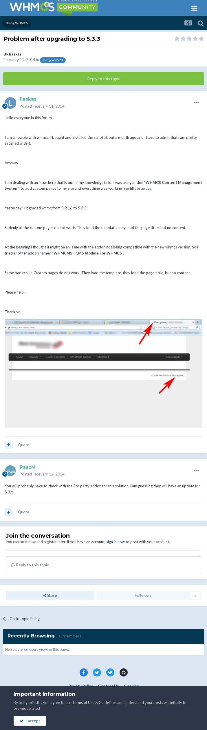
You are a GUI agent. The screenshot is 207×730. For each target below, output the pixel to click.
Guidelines (107, 702)
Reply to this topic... (31, 564)
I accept (30, 720)
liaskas (15, 54)
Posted (42, 106)
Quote (23, 445)
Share (50, 595)
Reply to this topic (103, 78)
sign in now (115, 541)
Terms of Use (83, 702)
